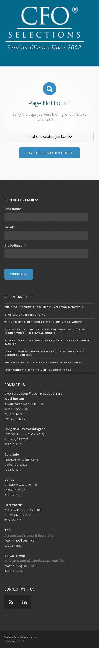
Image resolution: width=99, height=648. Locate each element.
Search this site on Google (49, 153)
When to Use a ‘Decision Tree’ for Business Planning (43, 322)
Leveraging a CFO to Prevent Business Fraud (37, 370)
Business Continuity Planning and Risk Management (43, 362)
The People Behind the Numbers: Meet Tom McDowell (43, 307)
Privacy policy (14, 641)
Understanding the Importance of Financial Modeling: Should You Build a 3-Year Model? (46, 331)
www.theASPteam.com (21, 540)
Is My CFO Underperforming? (25, 314)
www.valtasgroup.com (20, 566)
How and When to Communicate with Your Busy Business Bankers (47, 342)
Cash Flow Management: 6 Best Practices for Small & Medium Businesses (44, 353)
